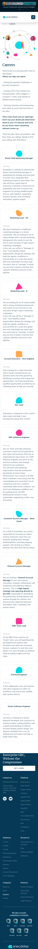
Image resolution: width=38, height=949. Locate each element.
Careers (6, 894)
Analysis (24, 793)
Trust (22, 831)
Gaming (6, 864)
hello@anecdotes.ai (10, 782)
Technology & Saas (10, 861)
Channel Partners (27, 897)
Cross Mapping (8, 876)
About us (6, 887)
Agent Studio (25, 801)
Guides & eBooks (27, 852)
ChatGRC (24, 808)
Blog (22, 848)
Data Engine (25, 782)
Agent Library (26, 804)
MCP (22, 812)
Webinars (24, 856)
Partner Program (27, 887)
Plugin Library (26, 789)
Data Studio (25, 786)
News (5, 891)
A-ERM (5, 846)
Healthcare (7, 857)
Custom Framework (10, 872)
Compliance (25, 827)
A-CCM (5, 842)
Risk (22, 823)
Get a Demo (19, 768)
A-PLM (5, 849)
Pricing (5, 898)
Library (5, 868)
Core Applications (27, 816)
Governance (25, 819)
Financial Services (9, 853)
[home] (10, 17)
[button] (33, 17)
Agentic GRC (25, 797)
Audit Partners (26, 901)
